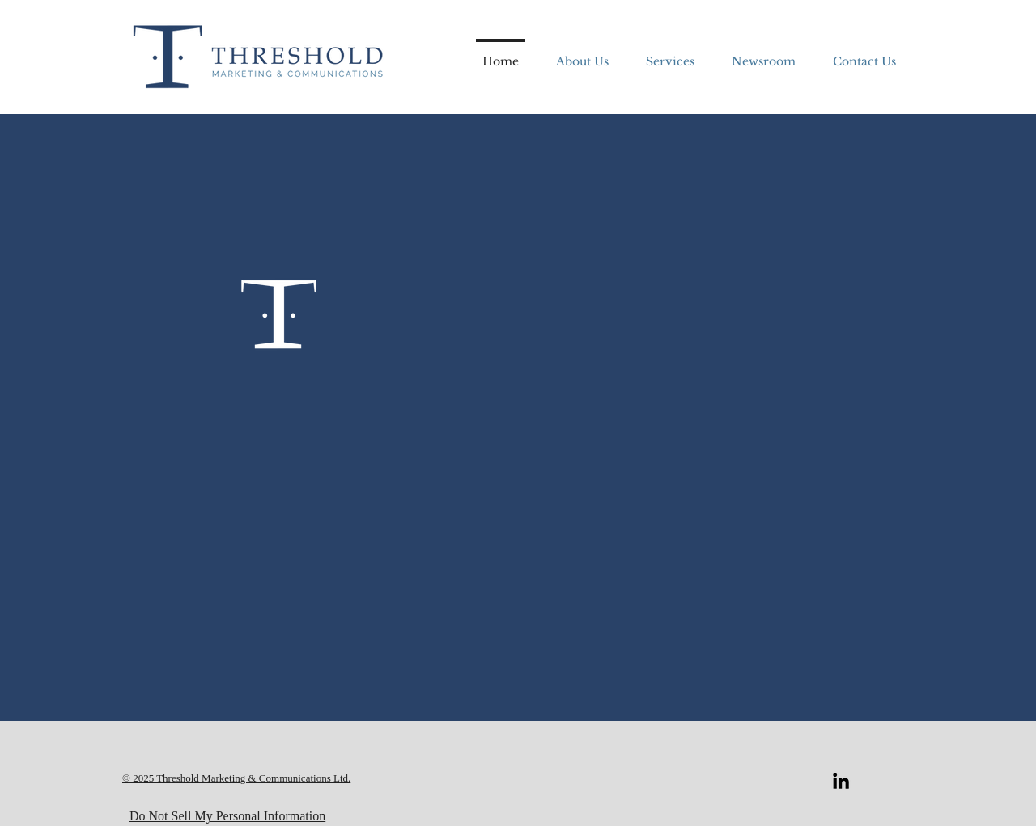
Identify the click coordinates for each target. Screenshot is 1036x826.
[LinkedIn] (841, 780)
